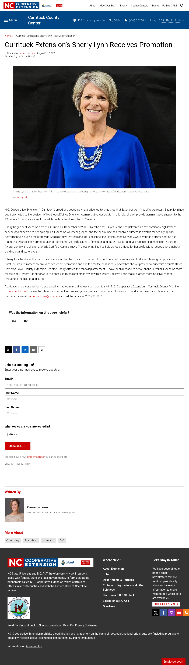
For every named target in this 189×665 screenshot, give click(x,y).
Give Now (109, 606)
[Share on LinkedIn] (25, 349)
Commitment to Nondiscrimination (40, 625)
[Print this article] (41, 349)
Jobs (106, 574)
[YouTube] (179, 612)
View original (21, 197)
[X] (155, 612)
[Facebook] (163, 612)
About (92, 5)
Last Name (12, 407)
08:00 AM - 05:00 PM (171, 20)
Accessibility (34, 646)
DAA (62, 540)
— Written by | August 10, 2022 (30, 53)
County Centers (139, 5)
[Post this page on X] (8, 349)
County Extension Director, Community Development (51, 512)
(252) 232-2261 (135, 20)
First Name (12, 393)
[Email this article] (33, 349)
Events (124, 5)
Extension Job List (16, 291)
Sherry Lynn (30, 540)
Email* (9, 378)
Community (12, 540)
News (8, 35)
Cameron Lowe (27, 53)
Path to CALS (169, 5)
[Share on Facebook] (16, 349)
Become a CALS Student (118, 595)
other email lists (35, 456)
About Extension (113, 568)
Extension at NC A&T (116, 600)
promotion (48, 540)
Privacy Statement (86, 625)
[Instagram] (171, 612)
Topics (155, 5)
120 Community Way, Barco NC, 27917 (96, 20)
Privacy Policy (22, 463)
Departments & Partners (118, 580)
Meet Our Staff (108, 5)
